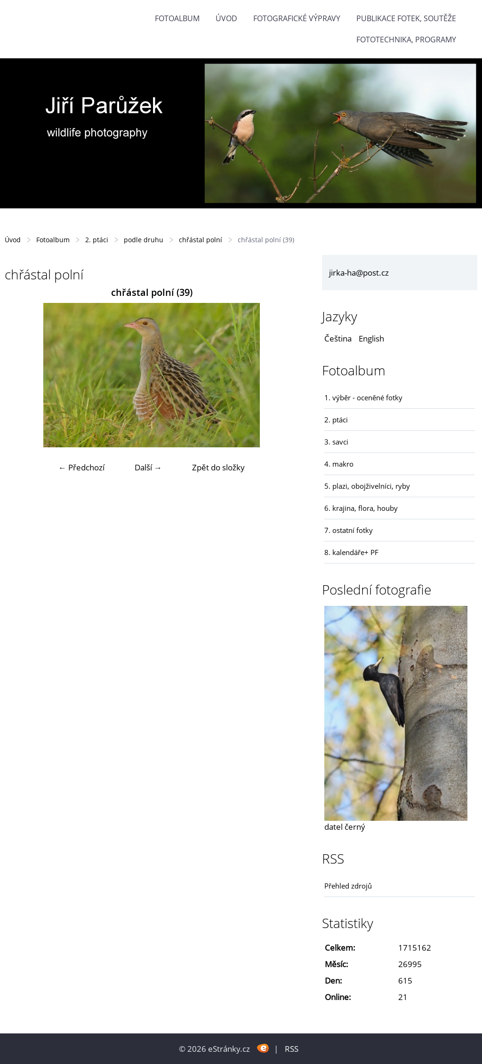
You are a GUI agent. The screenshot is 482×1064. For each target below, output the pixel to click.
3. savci (336, 441)
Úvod (226, 18)
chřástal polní (200, 239)
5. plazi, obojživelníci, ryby (367, 486)
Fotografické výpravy (296, 18)
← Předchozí (81, 467)
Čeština (338, 338)
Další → (148, 467)
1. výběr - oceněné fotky (363, 397)
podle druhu (143, 239)
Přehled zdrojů (348, 885)
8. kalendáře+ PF (351, 552)
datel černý (344, 826)
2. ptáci (96, 239)
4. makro (338, 463)
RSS (291, 1048)
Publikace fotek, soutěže (406, 18)
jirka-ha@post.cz (359, 272)
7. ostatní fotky (348, 530)
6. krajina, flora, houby (361, 508)
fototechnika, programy (406, 39)
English (371, 338)
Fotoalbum (177, 18)
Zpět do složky (218, 467)
